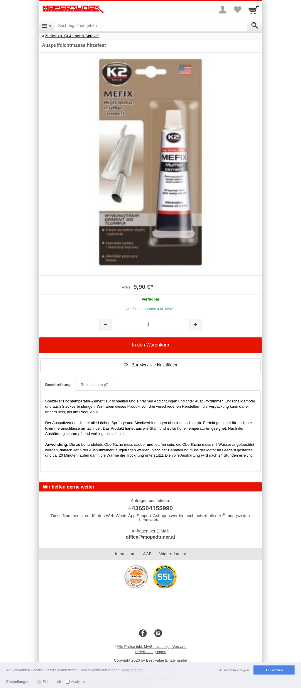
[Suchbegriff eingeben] (151, 25)
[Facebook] (142, 633)
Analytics (78, 682)
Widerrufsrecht (172, 554)
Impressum (125, 554)
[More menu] (222, 9)
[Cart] (254, 9)
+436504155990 (150, 508)
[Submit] (255, 25)
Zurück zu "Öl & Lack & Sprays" (72, 36)
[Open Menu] (46, 25)
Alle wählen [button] (274, 670)
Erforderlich (52, 682)
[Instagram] (158, 633)
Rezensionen (95, 385)
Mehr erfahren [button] (132, 670)
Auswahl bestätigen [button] (234, 670)
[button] (150, 365)
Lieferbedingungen (150, 652)
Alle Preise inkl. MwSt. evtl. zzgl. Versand (152, 646)
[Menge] (150, 324)
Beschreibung (58, 385)
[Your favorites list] (237, 9)
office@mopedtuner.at (150, 537)
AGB (147, 554)
